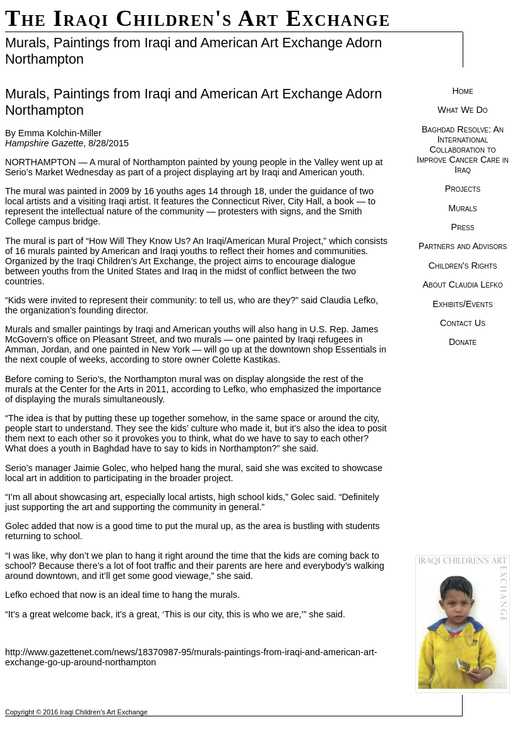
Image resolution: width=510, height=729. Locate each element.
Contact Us (462, 323)
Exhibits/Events (462, 304)
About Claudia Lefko (462, 284)
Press (463, 227)
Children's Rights (463, 265)
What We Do (462, 110)
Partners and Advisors (462, 246)
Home (462, 91)
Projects (462, 189)
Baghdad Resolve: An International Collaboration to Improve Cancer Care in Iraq (463, 149)
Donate (463, 342)
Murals (462, 208)
